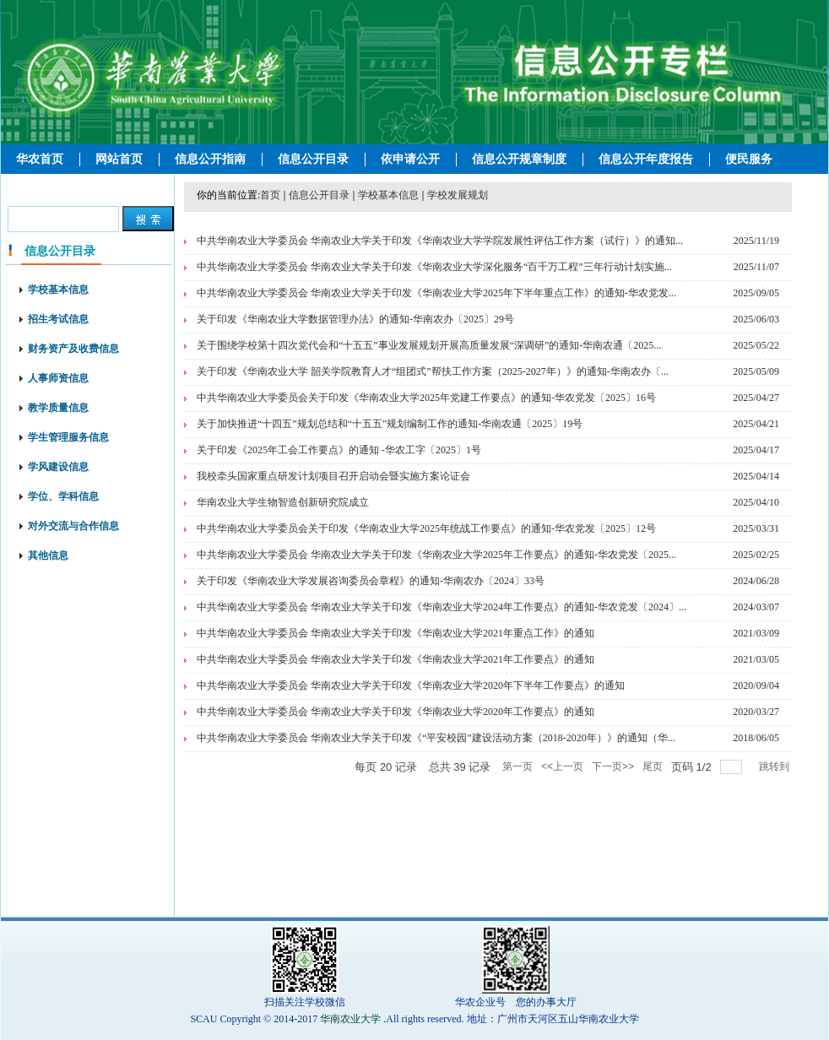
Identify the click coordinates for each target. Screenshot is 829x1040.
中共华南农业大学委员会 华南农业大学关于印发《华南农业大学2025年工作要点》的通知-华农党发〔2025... (436, 555)
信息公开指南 (210, 159)
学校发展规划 (457, 195)
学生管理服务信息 (68, 437)
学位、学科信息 (63, 496)
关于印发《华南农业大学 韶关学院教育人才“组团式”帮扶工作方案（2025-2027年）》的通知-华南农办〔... (433, 371)
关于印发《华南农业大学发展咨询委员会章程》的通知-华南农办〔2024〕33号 (371, 581)
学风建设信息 (58, 467)
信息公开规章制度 (519, 159)
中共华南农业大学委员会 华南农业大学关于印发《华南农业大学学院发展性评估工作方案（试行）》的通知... (440, 240)
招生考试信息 (58, 319)
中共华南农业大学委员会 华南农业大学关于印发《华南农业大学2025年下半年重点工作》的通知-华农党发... (436, 293)
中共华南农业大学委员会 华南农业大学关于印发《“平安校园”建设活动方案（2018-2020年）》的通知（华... (436, 738)
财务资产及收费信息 (73, 349)
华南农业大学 (350, 1019)
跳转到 (775, 766)
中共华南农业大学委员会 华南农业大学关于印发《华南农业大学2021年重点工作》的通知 (395, 633)
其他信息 (48, 555)
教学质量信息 (58, 408)
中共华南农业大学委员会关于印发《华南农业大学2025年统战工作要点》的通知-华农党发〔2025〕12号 (426, 528)
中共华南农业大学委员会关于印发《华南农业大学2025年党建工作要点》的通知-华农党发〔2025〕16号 (426, 398)
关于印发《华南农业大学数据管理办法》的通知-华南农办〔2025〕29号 (355, 319)
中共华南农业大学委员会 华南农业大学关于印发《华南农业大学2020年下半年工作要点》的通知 (411, 685)
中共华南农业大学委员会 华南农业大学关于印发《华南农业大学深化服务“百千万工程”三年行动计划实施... (434, 267)
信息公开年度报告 (646, 159)
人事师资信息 (58, 378)
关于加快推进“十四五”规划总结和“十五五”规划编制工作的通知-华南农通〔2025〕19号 (389, 424)
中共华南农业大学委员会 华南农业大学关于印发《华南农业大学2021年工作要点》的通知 (395, 659)
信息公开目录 (313, 159)
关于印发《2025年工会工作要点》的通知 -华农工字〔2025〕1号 (339, 450)
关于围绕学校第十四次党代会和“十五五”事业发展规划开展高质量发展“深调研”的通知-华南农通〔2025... (429, 345)
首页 (270, 195)
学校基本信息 (58, 289)
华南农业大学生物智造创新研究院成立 (283, 502)
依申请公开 (410, 159)
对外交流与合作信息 (73, 526)
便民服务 (748, 159)
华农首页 (39, 159)
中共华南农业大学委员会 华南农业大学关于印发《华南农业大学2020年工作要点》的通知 (395, 712)
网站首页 (119, 159)
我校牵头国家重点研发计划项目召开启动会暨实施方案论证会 (333, 476)
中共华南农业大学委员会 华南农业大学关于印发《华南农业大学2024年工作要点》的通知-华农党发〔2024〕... (441, 607)
